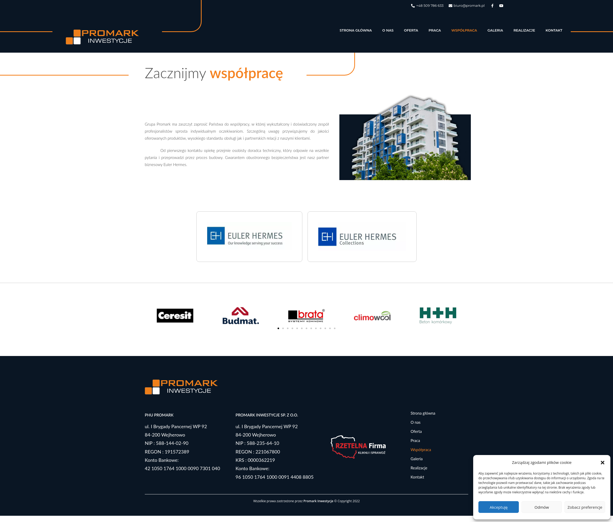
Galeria (495, 30)
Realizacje (524, 30)
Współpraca (464, 30)
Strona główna (356, 30)
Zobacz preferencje (584, 507)
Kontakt (553, 30)
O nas (388, 30)
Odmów (541, 507)
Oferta (411, 30)
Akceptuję (499, 507)
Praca (435, 30)
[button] (602, 462)
